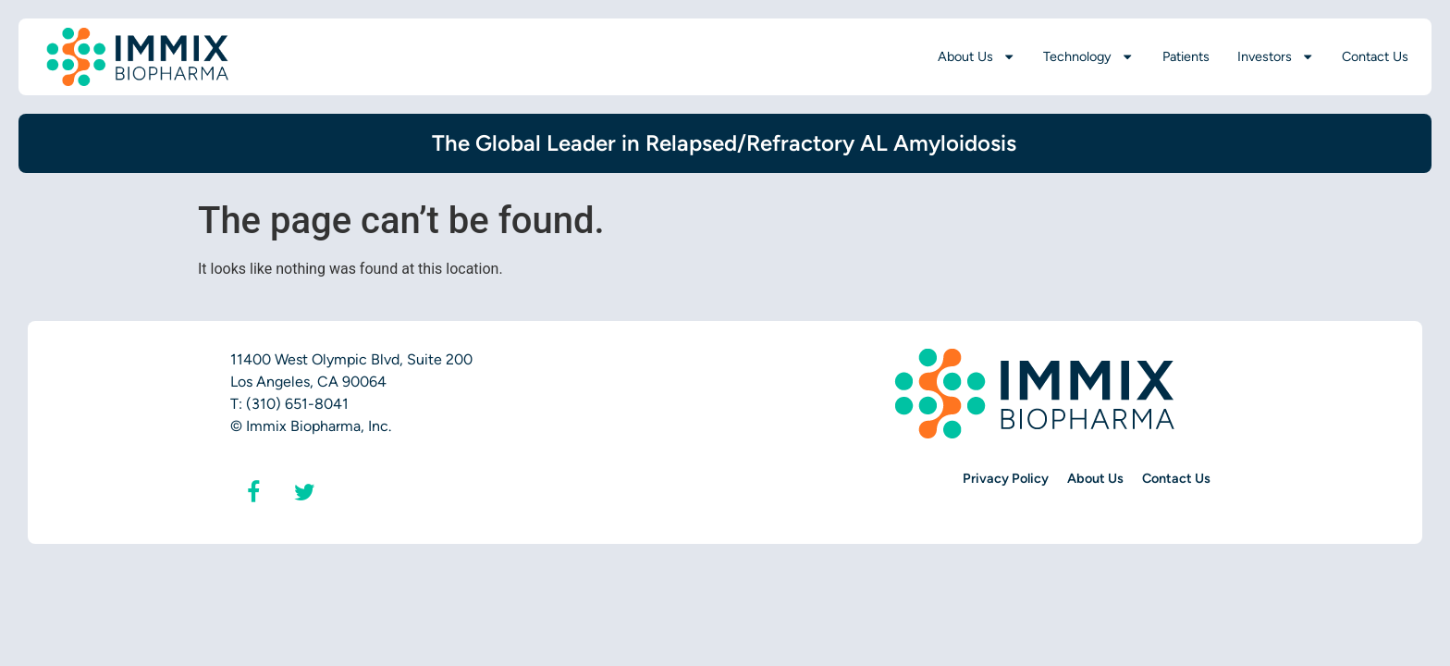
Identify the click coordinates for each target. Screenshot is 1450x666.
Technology (1088, 56)
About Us (976, 56)
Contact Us (1375, 56)
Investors (1275, 56)
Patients (1186, 56)
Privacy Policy (1006, 478)
